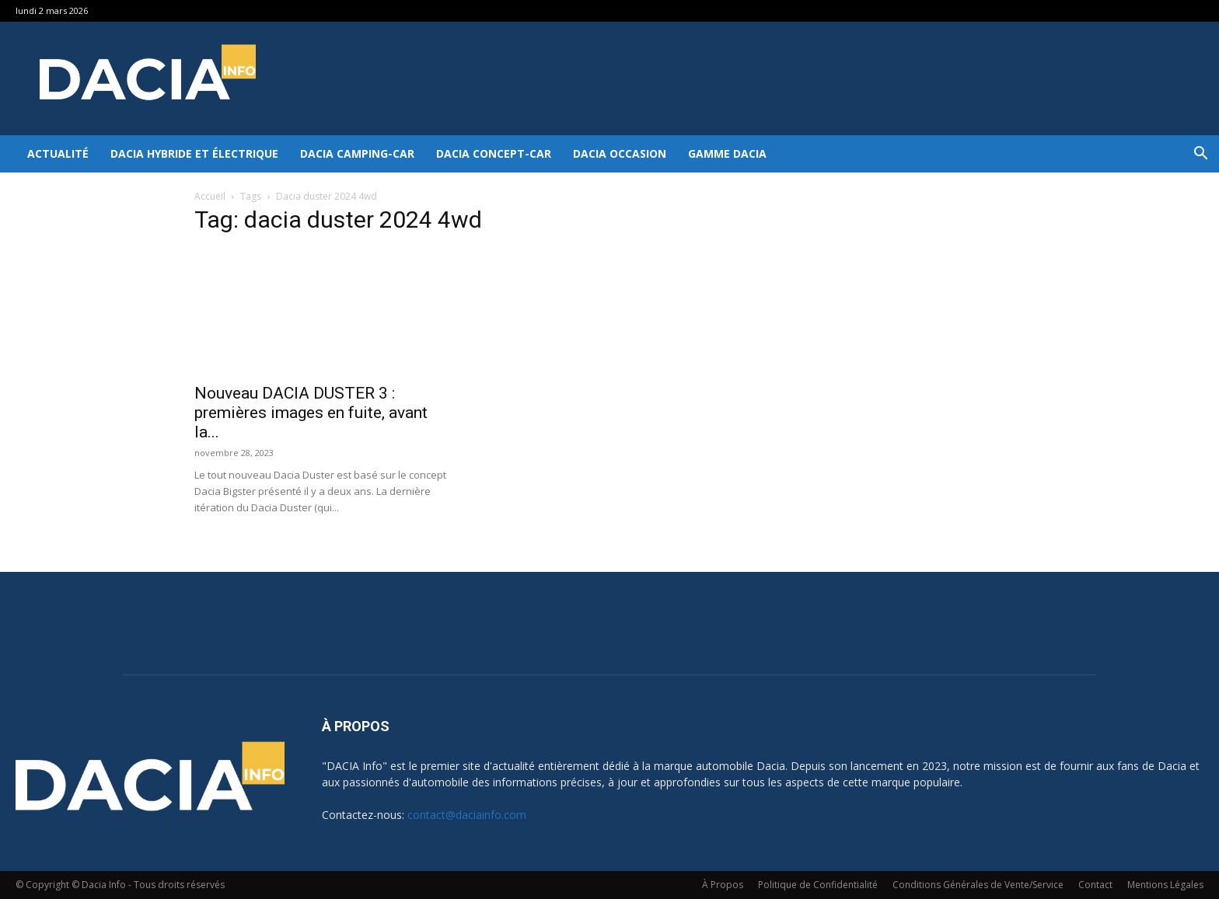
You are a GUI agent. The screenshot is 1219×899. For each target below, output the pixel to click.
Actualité (58, 153)
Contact (1095, 884)
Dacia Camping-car (357, 153)
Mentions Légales (1165, 884)
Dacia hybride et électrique (194, 153)
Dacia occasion (619, 153)
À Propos (722, 884)
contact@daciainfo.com (466, 814)
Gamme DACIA (727, 153)
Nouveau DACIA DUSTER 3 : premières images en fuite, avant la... (311, 412)
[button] (1200, 155)
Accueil (209, 196)
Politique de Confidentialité (818, 884)
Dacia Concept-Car (493, 153)
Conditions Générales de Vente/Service (978, 884)
